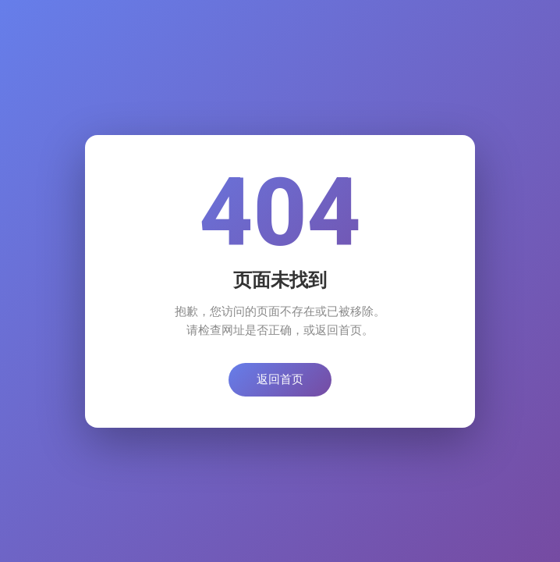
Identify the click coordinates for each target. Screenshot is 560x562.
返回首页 (280, 379)
